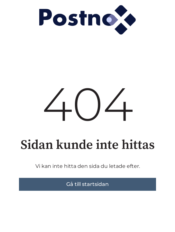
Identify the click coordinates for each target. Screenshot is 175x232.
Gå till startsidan (87, 184)
